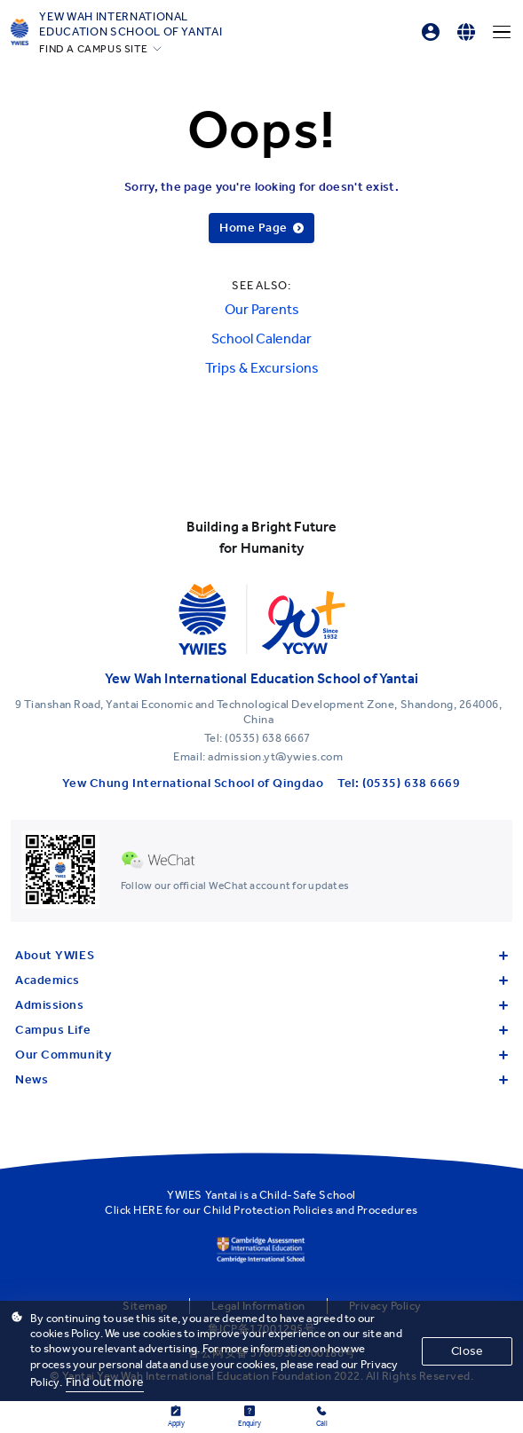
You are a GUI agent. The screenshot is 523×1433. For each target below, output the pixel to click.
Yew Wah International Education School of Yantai (130, 24)
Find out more (105, 1382)
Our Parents (262, 309)
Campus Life (261, 1029)
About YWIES (261, 955)
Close (467, 1350)
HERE (147, 1209)
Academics (261, 980)
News (261, 1079)
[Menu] (501, 32)
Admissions (261, 1004)
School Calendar (261, 338)
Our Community (261, 1054)
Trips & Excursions (262, 367)
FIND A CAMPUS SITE (93, 49)
